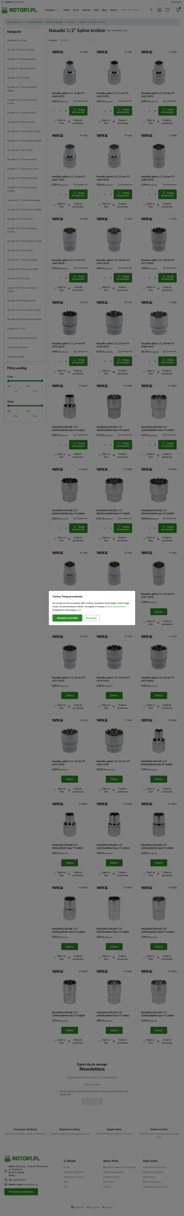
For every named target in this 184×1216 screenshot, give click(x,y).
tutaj (78, 609)
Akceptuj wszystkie (68, 618)
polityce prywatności (114, 606)
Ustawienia (94, 618)
